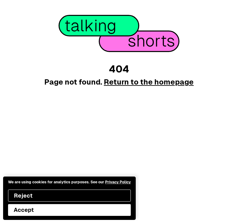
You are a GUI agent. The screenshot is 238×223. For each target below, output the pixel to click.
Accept (24, 210)
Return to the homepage (149, 82)
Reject (23, 195)
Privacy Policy (118, 182)
